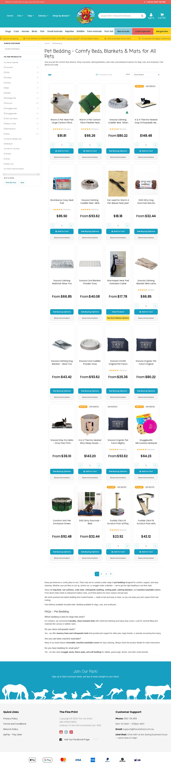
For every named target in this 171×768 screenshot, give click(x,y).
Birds (34, 31)
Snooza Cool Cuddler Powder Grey (90, 362)
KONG (22, 93)
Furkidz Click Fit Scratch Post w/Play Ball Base (118, 522)
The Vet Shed (22, 118)
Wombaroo (22, 129)
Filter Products (13, 57)
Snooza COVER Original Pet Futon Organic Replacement (118, 362)
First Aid (108, 31)
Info (20, 15)
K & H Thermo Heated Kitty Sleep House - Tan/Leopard (90, 441)
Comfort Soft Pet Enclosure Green (62, 522)
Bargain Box (162, 31)
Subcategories (21, 43)
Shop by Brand (61, 15)
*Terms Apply (72, 38)
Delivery (43, 15)
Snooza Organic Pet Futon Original (146, 362)
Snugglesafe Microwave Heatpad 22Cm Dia (146, 441)
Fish (42, 31)
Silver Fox (10, 164)
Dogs (8, 31)
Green (8, 153)
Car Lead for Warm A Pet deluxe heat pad (118, 201)
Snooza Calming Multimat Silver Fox (62, 282)
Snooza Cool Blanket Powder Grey (90, 282)
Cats (16, 31)
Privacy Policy (10, 718)
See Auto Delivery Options (118, 318)
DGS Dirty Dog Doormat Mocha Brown (146, 201)
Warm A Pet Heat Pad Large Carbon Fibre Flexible (61, 121)
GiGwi (22, 83)
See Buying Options (118, 150)
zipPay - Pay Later (12, 734)
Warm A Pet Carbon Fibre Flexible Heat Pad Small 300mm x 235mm (90, 121)
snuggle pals (22, 108)
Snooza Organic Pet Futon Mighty (118, 441)
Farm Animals (94, 31)
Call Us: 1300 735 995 (155, 2)
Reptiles (69, 31)
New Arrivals (123, 31)
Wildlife (80, 31)
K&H (22, 88)
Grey (8, 159)
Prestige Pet (22, 98)
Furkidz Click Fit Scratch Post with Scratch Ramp (146, 522)
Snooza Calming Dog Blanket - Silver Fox (62, 362)
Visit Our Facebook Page (74, 739)
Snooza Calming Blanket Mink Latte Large (146, 282)
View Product (118, 311)
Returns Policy (10, 729)
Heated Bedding (11, 49)
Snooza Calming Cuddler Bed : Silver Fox (118, 121)
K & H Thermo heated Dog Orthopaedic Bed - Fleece (146, 121)
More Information (62, 157)
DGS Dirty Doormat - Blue (90, 522)
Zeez (22, 134)
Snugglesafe (22, 113)
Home (10, 15)
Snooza (22, 103)
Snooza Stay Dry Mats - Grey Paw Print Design (61, 441)
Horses (25, 31)
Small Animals (55, 31)
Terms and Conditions (14, 723)
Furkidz (22, 77)
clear (22, 182)
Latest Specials (142, 31)
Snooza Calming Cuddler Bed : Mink (90, 201)
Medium (9, 144)
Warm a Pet (22, 123)
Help (31, 15)
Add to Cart (62, 150)
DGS (22, 72)
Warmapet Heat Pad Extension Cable (118, 282)
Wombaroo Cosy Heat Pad (62, 201)
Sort (128, 74)
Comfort (22, 67)
